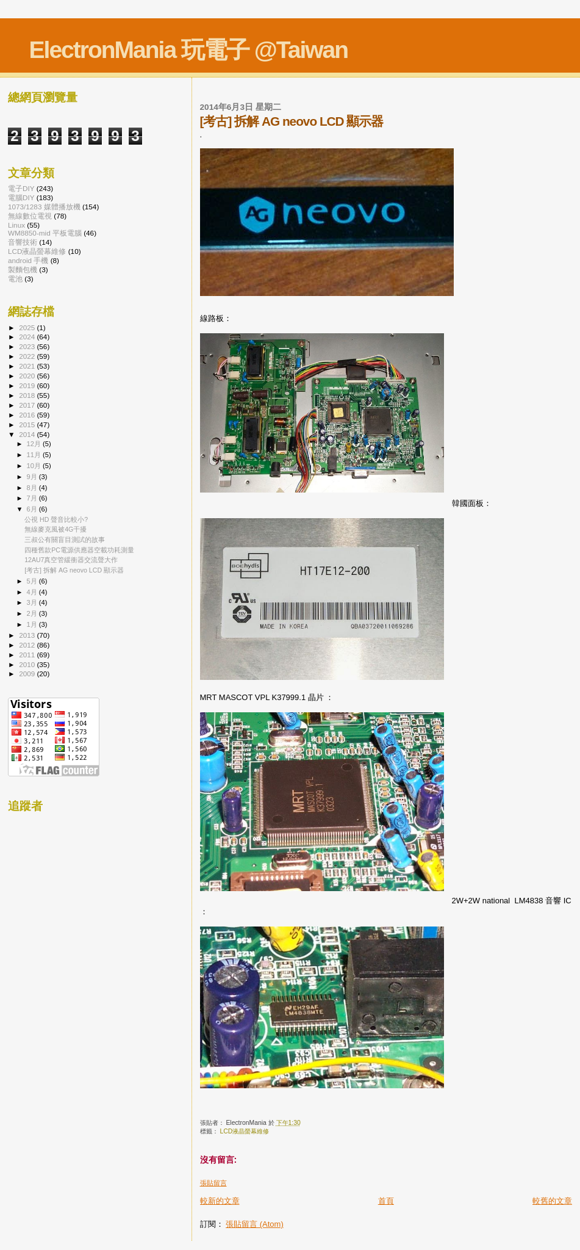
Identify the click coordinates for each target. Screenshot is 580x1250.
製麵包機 (22, 269)
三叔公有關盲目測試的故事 (64, 539)
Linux (16, 225)
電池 (15, 279)
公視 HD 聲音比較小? (56, 519)
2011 (28, 655)
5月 (33, 581)
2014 (28, 434)
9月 (33, 476)
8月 (33, 487)
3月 (33, 602)
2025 (28, 327)
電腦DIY (21, 197)
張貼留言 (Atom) (255, 1224)
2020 (28, 376)
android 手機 (28, 260)
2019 (28, 385)
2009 (28, 673)
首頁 (386, 1200)
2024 (28, 337)
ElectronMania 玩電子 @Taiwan (188, 50)
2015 (28, 424)
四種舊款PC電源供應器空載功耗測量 (79, 550)
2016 (28, 415)
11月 (35, 454)
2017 (28, 405)
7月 (33, 498)
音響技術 (22, 242)
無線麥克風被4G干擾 (55, 529)
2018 (28, 395)
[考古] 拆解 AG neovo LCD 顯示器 (74, 570)
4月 (33, 592)
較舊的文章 (552, 1200)
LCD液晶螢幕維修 (244, 1131)
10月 (35, 465)
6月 (33, 509)
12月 (35, 443)
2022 (28, 356)
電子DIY (21, 188)
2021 (28, 366)
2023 (28, 346)
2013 (28, 635)
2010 (28, 664)
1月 (33, 624)
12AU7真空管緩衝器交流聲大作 (71, 559)
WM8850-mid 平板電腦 (45, 233)
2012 (28, 645)
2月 (33, 613)
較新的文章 (220, 1200)
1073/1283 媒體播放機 (44, 207)
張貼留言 (213, 1183)
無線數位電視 (30, 216)
